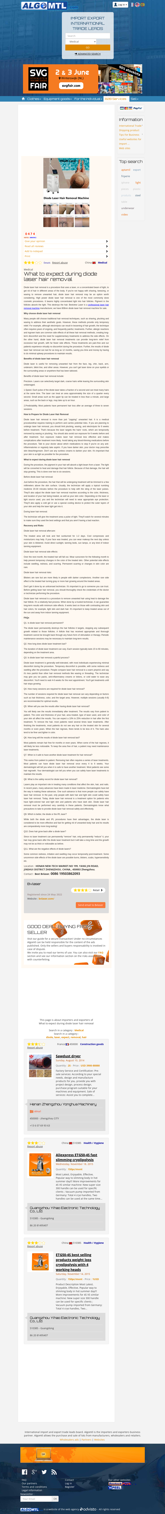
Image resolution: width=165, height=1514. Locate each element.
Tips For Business (129, 134)
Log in (68, 1483)
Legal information (32, 1490)
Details (47, 262)
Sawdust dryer (68, 1056)
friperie (125, 176)
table (124, 201)
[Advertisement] (66, 132)
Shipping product (129, 130)
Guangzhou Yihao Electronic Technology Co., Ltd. (65, 1209)
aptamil (125, 169)
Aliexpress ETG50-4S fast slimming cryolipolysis (76, 1157)
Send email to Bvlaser (90, 905)
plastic (137, 189)
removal (76, 1037)
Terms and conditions (34, 1486)
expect (65, 1037)
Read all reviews (34, 246)
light (138, 182)
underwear (127, 208)
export (137, 169)
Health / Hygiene (94, 1143)
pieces (125, 189)
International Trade (130, 125)
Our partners (29, 1483)
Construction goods (92, 1044)
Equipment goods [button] (58, 99)
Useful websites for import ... (130, 141)
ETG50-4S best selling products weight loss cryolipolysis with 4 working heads (73, 1262)
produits (126, 195)
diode (49, 1037)
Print (27, 256)
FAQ (100, 952)
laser (57, 1037)
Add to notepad (34, 251)
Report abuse (60, 262)
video (124, 214)
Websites (99, 1439)
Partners (86, 1439)
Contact (69, 1480)
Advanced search (88, 53)
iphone (125, 182)
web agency (72, 1509)
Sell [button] (134, 99)
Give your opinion (35, 241)
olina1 (37, 1111)
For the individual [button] (88, 99)
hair (84, 1037)
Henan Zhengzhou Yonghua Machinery (63, 1104)
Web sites (124, 148)
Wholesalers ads (69, 1439)
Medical (102, 262)
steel (138, 195)
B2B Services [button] (116, 99)
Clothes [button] (34, 99)
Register (69, 1486)
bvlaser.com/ (46, 898)
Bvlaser (34, 884)
